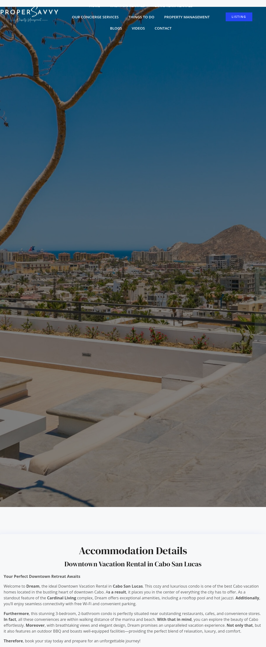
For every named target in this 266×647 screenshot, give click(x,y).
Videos (138, 28)
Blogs (116, 28)
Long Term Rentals (174, 5)
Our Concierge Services (95, 16)
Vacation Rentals (127, 5)
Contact (163, 28)
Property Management (187, 16)
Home (94, 5)
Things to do (141, 16)
